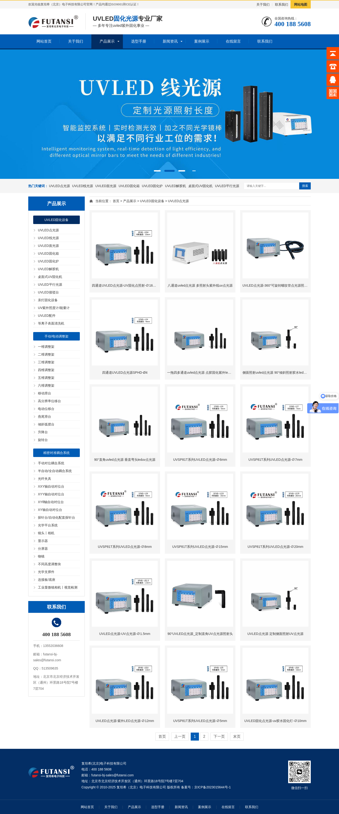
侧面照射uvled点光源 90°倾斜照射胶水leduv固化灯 (279, 372)
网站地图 (300, 4)
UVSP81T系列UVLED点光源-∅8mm (125, 547)
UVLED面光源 (105, 186)
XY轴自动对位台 (50, 510)
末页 (237, 736)
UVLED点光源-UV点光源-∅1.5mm (124, 634)
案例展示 (201, 41)
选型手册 (138, 41)
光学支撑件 (46, 572)
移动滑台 (44, 393)
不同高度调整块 (49, 564)
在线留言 (233, 41)
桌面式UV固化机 (200, 186)
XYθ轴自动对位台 (51, 502)
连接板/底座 (46, 579)
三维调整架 (46, 362)
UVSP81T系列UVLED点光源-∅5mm (200, 721)
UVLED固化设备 (56, 220)
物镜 (41, 556)
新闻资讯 (170, 41)
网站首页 (44, 41)
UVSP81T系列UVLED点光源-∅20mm (275, 547)
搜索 (305, 186)
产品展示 (107, 41)
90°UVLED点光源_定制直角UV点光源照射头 (200, 634)
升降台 (43, 432)
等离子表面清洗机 (51, 323)
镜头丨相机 (46, 533)
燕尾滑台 (44, 416)
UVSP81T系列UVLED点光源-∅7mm (276, 459)
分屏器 (43, 548)
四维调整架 (46, 370)
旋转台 (43, 440)
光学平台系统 (48, 525)
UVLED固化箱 (129, 186)
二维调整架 (46, 354)
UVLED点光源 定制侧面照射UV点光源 (275, 634)
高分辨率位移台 (49, 401)
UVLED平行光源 (227, 186)
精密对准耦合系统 (56, 453)
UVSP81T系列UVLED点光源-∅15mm (200, 547)
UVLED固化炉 (152, 186)
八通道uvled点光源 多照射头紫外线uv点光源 (200, 285)
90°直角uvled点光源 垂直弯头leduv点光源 (124, 459)
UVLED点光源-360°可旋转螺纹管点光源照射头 (276, 285)
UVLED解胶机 (175, 186)
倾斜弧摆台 (46, 424)
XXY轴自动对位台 (51, 486)
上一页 (180, 736)
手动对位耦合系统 (51, 463)
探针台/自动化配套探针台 (56, 517)
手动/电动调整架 (56, 336)
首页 (116, 201)
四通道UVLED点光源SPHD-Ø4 (125, 372)
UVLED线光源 (82, 186)
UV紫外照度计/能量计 (54, 308)
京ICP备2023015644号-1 (212, 787)
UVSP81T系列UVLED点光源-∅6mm (200, 459)
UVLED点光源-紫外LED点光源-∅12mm (125, 721)
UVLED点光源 (59, 186)
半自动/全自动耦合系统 (55, 471)
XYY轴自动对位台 (51, 494)
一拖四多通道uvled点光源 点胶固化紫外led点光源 (203, 372)
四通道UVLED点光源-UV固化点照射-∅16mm (125, 285)
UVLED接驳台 (48, 292)
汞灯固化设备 (48, 300)
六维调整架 (46, 385)
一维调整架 (46, 347)
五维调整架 (46, 378)
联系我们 (281, 4)
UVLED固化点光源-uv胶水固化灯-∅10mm (275, 721)
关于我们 (263, 4)
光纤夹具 (44, 479)
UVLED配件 (47, 315)
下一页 (219, 736)
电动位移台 (46, 409)
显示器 (43, 541)
